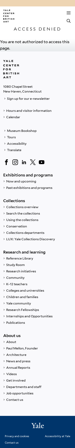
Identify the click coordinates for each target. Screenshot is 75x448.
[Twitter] (33, 162)
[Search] (68, 21)
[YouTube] (41, 162)
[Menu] (68, 13)
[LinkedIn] (24, 162)
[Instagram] (15, 162)
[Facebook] (6, 162)
